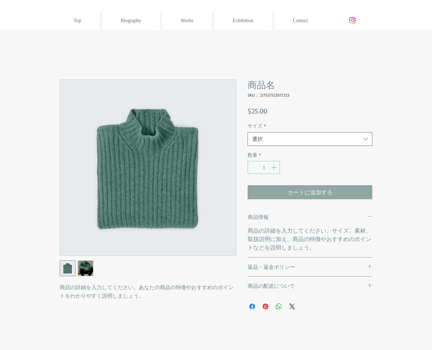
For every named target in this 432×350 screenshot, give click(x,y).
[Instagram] (352, 20)
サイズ (257, 126)
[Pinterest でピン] (265, 306)
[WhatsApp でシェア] (279, 306)
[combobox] (310, 139)
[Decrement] (253, 167)
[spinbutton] (263, 167)
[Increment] (274, 167)
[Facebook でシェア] (252, 306)
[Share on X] (292, 306)
